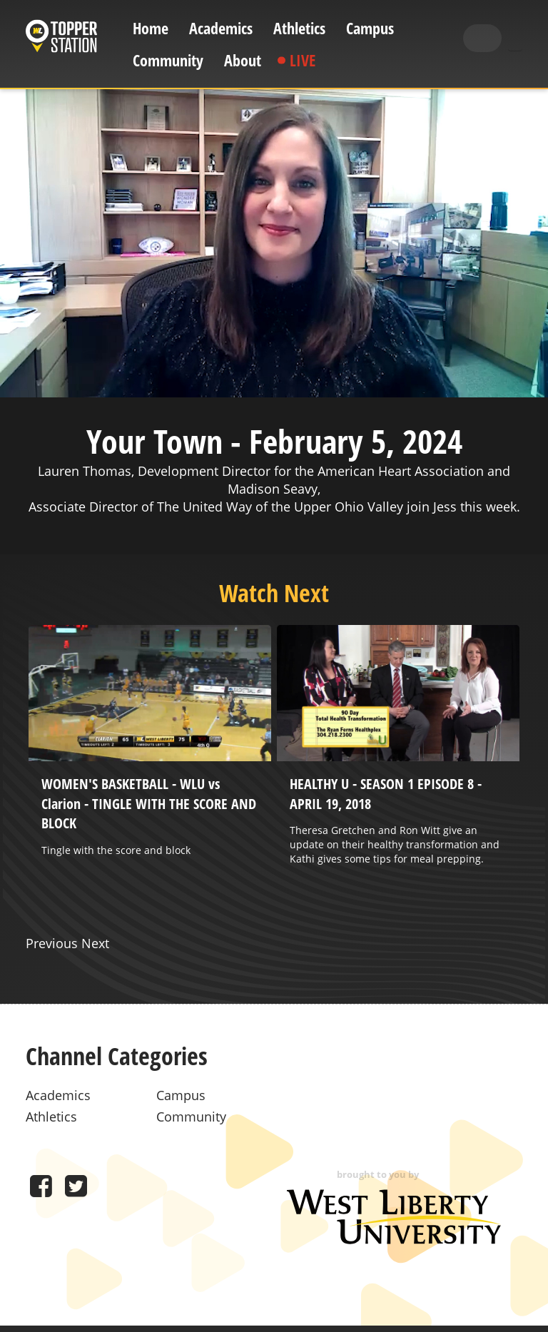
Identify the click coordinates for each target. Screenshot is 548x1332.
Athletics (299, 28)
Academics (221, 28)
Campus (370, 28)
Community (168, 60)
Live (302, 60)
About (242, 60)
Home (150, 28)
